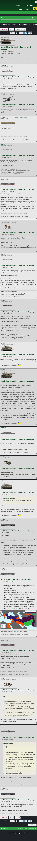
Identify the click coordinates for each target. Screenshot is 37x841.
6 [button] (19, 33)
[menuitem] (5, 18)
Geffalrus (2, 343)
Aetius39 (2, 36)
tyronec (2, 221)
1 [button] (16, 33)
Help (28, 9)
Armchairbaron (4, 65)
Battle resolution (21, 118)
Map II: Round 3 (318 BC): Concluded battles (15, 579)
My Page (19, 9)
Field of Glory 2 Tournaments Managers (23, 27)
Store (18, 6)
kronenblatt (10, 27)
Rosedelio (2, 144)
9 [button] (26, 33)
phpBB (13, 832)
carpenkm (2, 93)
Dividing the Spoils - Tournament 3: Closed (18, 25)
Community (29, 6)
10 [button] (29, 33)
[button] (11, 33)
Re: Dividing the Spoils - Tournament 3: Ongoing (15, 48)
